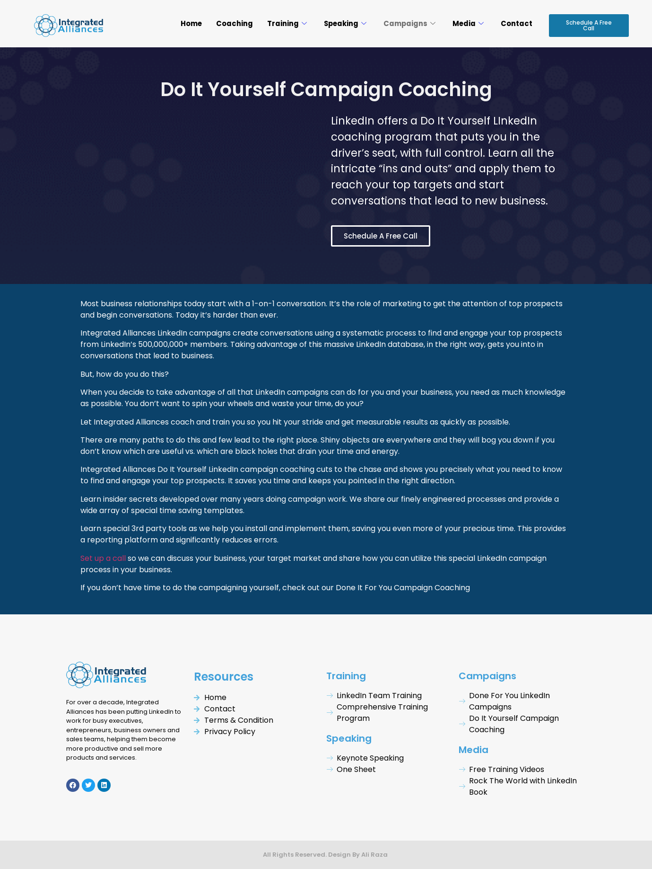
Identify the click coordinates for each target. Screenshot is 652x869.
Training (284, 23)
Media (468, 23)
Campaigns (408, 23)
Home (188, 23)
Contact (516, 23)
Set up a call (103, 558)
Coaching (231, 23)
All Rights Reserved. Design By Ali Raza (326, 854)
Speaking (343, 23)
